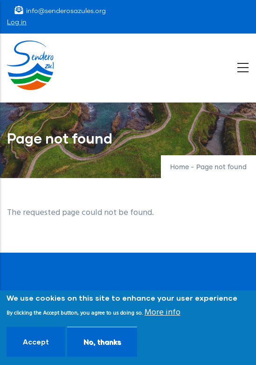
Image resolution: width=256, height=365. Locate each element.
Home (179, 167)
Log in (17, 22)
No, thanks (102, 341)
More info (162, 312)
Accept (36, 341)
